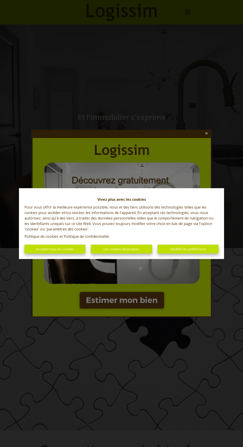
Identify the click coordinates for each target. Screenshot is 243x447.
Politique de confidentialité (86, 236)
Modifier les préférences (188, 249)
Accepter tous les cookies (55, 249)
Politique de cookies (41, 236)
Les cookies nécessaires (121, 249)
